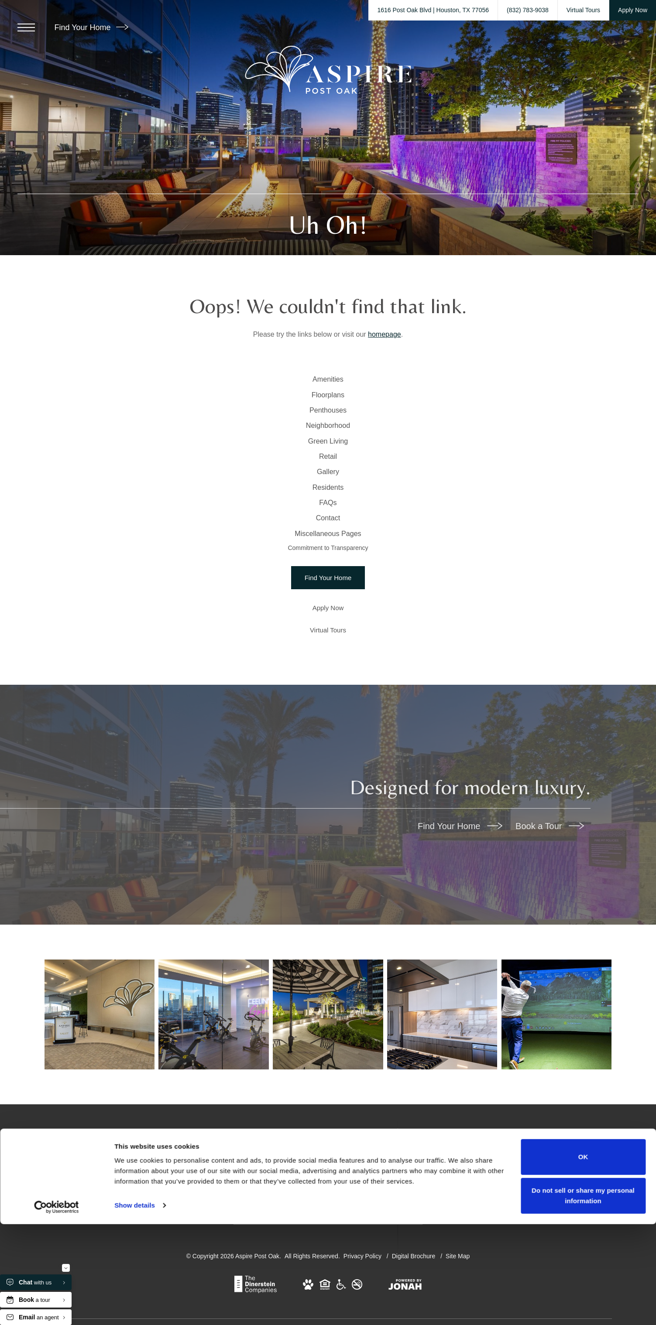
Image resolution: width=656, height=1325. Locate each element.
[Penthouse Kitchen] (441, 1126)
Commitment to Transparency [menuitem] (327, 655)
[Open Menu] (26, 27)
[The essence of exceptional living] (555, 1126)
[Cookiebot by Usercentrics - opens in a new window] (56, 1308)
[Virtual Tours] (328, 741)
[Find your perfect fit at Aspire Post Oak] (101, 1126)
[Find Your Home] (328, 688)
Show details (134, 1306)
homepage (384, 334)
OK (583, 1257)
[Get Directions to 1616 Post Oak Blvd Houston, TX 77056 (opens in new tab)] (433, 10)
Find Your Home (91, 27)
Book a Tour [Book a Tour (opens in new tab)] (549, 937)
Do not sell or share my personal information (583, 1296)
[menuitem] (327, 384)
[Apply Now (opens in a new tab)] (328, 718)
